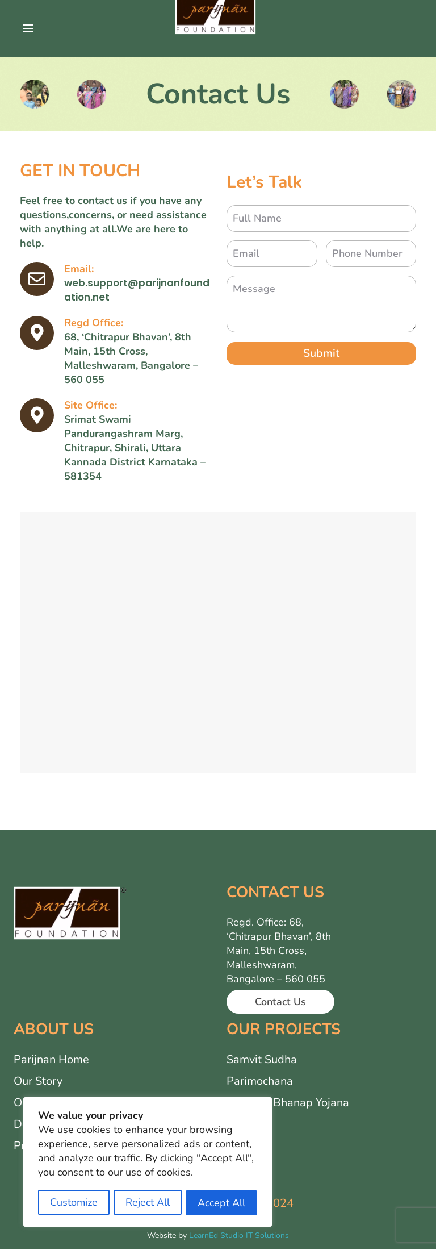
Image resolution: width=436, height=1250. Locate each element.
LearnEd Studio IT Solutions (239, 1236)
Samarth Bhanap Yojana (288, 1103)
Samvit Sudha (262, 1060)
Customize (74, 1203)
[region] (147, 1162)
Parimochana (260, 1082)
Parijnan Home (51, 1060)
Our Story (38, 1082)
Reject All (147, 1203)
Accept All (221, 1203)
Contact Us (280, 1004)
